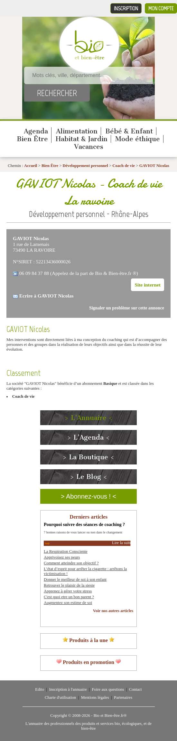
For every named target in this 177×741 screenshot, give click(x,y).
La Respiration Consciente (66, 551)
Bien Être (32, 139)
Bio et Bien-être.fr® (109, 715)
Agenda (36, 131)
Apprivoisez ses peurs (62, 557)
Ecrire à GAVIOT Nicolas (46, 295)
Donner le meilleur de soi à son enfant (75, 579)
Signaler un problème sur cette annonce (126, 308)
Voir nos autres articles (113, 611)
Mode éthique (137, 139)
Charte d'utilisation (60, 697)
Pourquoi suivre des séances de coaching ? (84, 524)
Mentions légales (95, 697)
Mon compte (160, 8)
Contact (135, 689)
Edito (39, 689)
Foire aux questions (108, 689)
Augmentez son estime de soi (68, 602)
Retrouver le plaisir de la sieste (69, 585)
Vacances (88, 147)
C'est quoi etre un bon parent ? (69, 597)
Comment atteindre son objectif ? (71, 563)
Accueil (30, 165)
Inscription (126, 8)
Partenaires (123, 697)
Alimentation (77, 131)
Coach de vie (123, 165)
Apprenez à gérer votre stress (68, 591)
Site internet (148, 285)
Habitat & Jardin (81, 139)
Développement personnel (85, 165)
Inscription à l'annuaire (68, 689)
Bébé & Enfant (129, 131)
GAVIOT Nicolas (154, 165)
